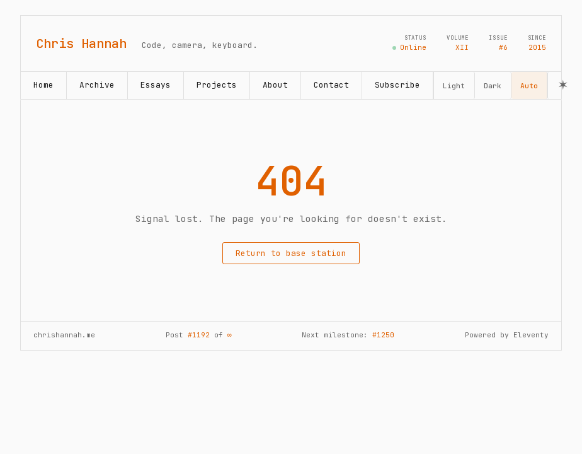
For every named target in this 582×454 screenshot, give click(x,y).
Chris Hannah (81, 43)
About (275, 84)
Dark (492, 85)
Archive (97, 84)
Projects (217, 84)
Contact (331, 84)
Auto (529, 85)
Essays (155, 84)
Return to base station (291, 253)
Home (43, 84)
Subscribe (397, 84)
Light (454, 85)
